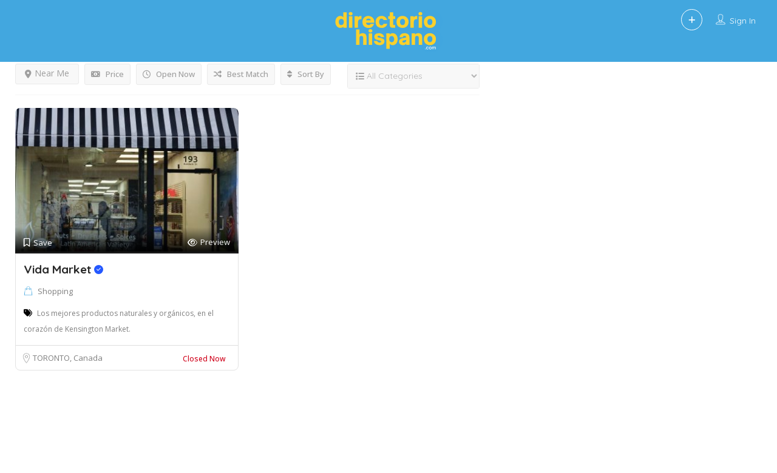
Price (107, 74)
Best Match (241, 74)
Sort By (305, 74)
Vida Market (63, 269)
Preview (209, 242)
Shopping (55, 291)
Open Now (169, 74)
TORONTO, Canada (68, 357)
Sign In (743, 20)
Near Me (47, 73)
